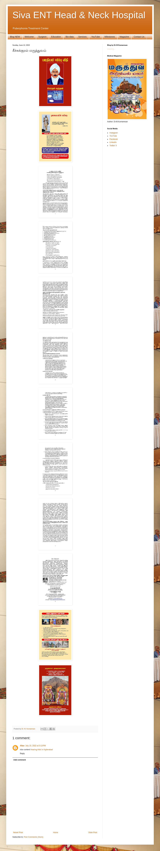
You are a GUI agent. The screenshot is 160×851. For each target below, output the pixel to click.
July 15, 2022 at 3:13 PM (35, 746)
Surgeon (42, 36)
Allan (22, 746)
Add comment (19, 760)
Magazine (124, 36)
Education (56, 36)
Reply (22, 753)
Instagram (114, 133)
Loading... (111, 49)
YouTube (95, 36)
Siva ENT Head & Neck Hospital (78, 15)
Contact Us (139, 36)
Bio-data (70, 36)
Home (55, 832)
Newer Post (18, 832)
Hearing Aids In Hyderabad (41, 750)
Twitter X (113, 145)
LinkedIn (113, 142)
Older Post (92, 832)
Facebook (114, 139)
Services (82, 36)
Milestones (110, 36)
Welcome (29, 36)
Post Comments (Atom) (33, 837)
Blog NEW (15, 36)
